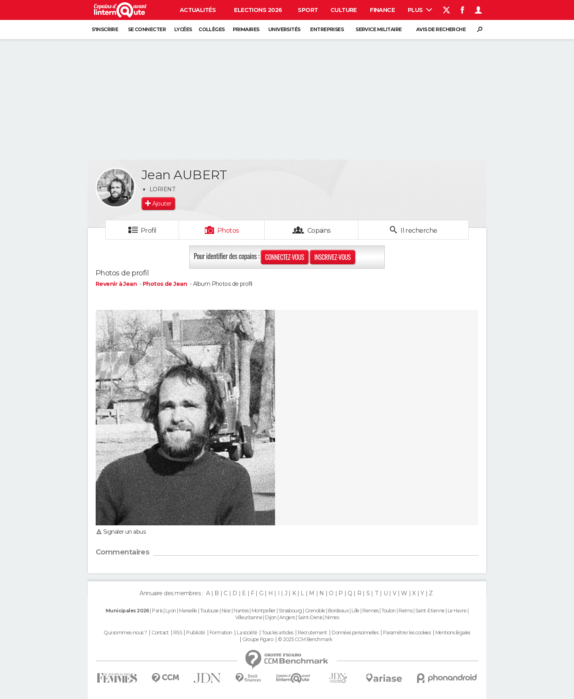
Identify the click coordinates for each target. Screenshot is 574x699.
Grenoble (315, 611)
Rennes (370, 611)
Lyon (170, 611)
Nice (226, 611)
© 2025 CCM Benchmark (305, 639)
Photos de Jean (165, 283)
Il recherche (418, 230)
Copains (319, 230)
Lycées (183, 29)
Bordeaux (338, 611)
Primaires (246, 29)
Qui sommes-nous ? (125, 633)
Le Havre (457, 611)
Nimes (332, 617)
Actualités (198, 10)
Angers (287, 617)
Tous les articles (277, 633)
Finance (382, 10)
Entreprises (327, 29)
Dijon (270, 617)
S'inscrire (105, 29)
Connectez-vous (284, 257)
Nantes (241, 611)
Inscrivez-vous (332, 257)
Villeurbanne (248, 617)
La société (247, 633)
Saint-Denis (310, 617)
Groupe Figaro (257, 639)
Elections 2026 (258, 10)
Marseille (188, 611)
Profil (149, 230)
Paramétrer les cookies (407, 633)
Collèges (212, 29)
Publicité (195, 633)
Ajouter (161, 203)
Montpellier (264, 611)
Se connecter (147, 29)
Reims (405, 611)
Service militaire (378, 29)
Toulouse (209, 611)
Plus (420, 10)
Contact (160, 633)
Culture (343, 10)
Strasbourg (290, 611)
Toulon (388, 611)
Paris (157, 611)
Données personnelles (355, 633)
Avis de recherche (441, 29)
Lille (356, 611)
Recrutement (312, 633)
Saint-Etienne (430, 611)
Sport (308, 10)
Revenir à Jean (117, 283)
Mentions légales (452, 633)
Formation (221, 633)
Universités (284, 29)
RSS (177, 633)
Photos (228, 230)
